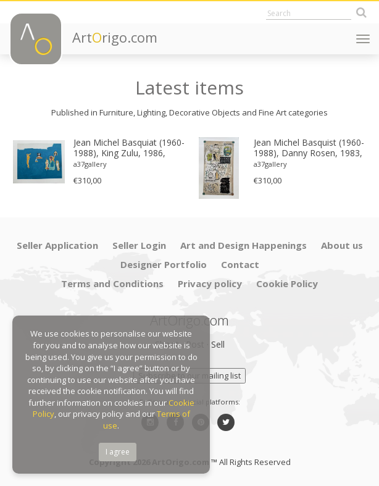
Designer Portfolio (163, 264)
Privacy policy (210, 283)
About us (342, 245)
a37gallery (90, 164)
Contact (240, 264)
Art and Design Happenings (243, 245)
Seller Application (57, 245)
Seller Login (139, 245)
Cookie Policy (287, 283)
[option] (99, 161)
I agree (118, 451)
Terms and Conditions (112, 283)
